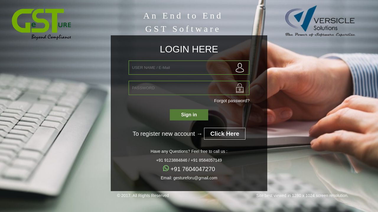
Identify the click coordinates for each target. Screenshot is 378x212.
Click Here (224, 133)
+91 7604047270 (189, 169)
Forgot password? (232, 100)
